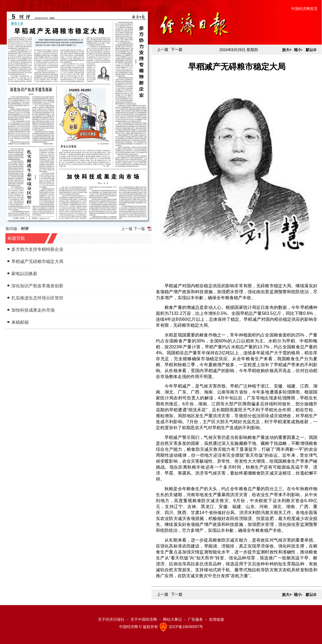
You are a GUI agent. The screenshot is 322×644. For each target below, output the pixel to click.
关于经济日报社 (111, 619)
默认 (311, 50)
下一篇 (176, 49)
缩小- (298, 50)
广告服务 (195, 619)
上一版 (127, 228)
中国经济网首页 (304, 8)
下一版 (139, 228)
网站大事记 (172, 619)
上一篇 (162, 49)
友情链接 (216, 619)
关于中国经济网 (143, 619)
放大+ (287, 50)
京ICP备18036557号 (186, 627)
